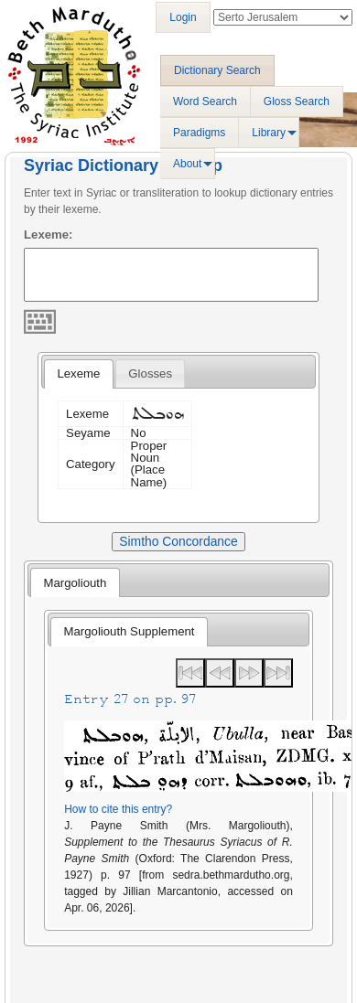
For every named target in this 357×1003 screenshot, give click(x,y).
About (187, 163)
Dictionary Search (217, 70)
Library (269, 132)
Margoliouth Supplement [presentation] (129, 631)
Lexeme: (48, 234)
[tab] (78, 374)
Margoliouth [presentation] (74, 583)
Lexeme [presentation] (78, 373)
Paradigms (199, 132)
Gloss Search (297, 101)
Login (182, 17)
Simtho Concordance (178, 541)
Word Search (205, 101)
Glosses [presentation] (150, 373)
